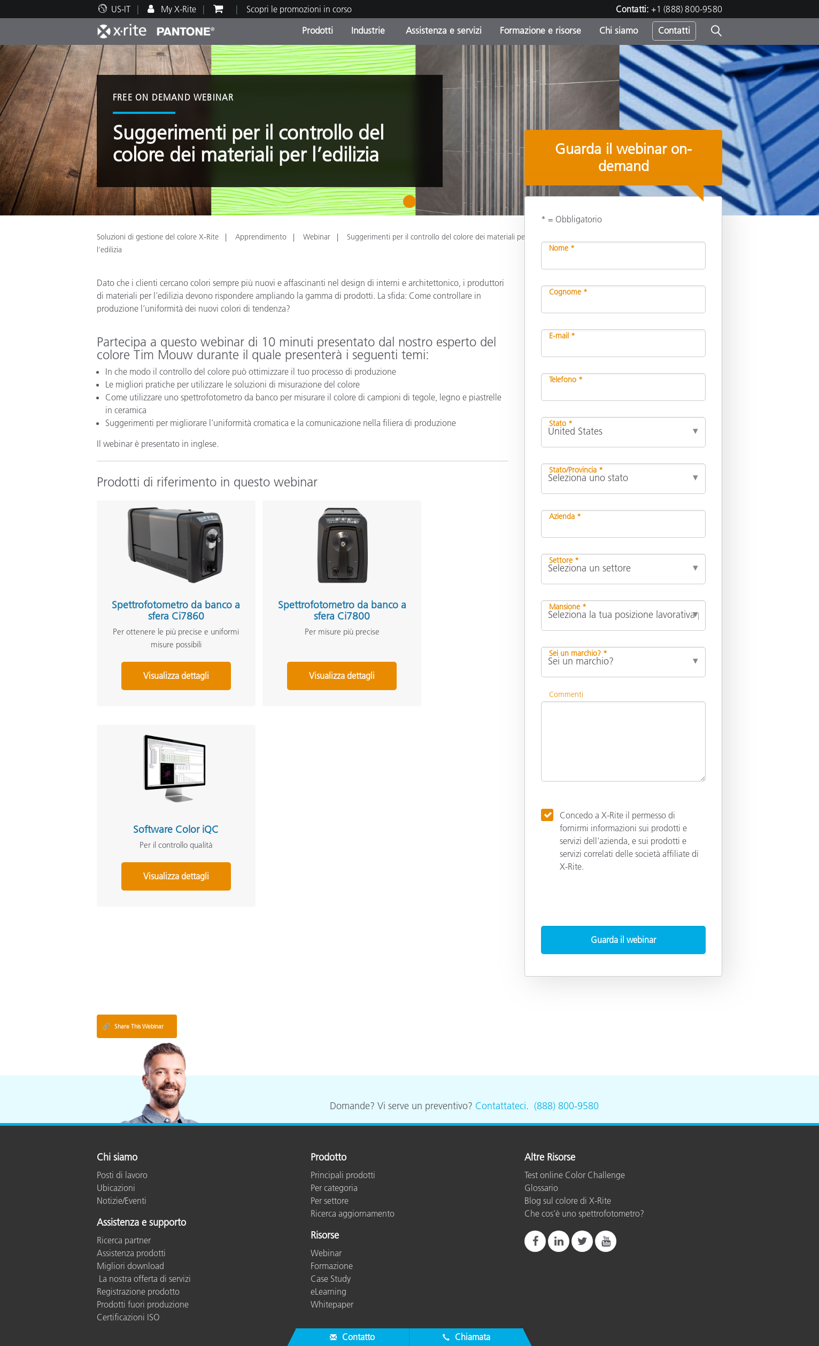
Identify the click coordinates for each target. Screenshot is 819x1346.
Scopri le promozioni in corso (299, 9)
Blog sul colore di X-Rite (567, 1200)
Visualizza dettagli (161, 660)
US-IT (120, 9)
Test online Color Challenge (574, 1175)
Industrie (368, 30)
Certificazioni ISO (128, 1317)
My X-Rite (177, 9)
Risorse (325, 1236)
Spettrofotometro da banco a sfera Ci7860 (160, 595)
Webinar (316, 237)
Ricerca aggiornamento (353, 1213)
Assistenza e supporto (141, 1223)
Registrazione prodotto (138, 1291)
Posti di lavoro (122, 1175)
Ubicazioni (116, 1187)
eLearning (328, 1291)
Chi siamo (618, 30)
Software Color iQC (432, 589)
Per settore (330, 1200)
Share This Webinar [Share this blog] (133, 1026)
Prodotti (317, 30)
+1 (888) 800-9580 (686, 9)
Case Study (331, 1278)
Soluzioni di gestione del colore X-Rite (158, 237)
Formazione (332, 1265)
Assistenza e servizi (442, 30)
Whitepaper (332, 1304)
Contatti (674, 30)
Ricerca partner (124, 1240)
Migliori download (130, 1265)
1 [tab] (412, 205)
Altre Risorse (549, 1157)
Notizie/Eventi (121, 1200)
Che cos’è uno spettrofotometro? (584, 1213)
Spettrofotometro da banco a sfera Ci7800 (296, 595)
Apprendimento (261, 237)
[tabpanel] (409, 130)
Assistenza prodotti (131, 1253)
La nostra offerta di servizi (144, 1278)
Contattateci (500, 1106)
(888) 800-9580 (566, 1106)
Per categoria (334, 1187)
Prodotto (328, 1157)
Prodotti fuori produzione (143, 1304)
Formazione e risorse (540, 30)
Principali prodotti (343, 1175)
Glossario (541, 1187)
